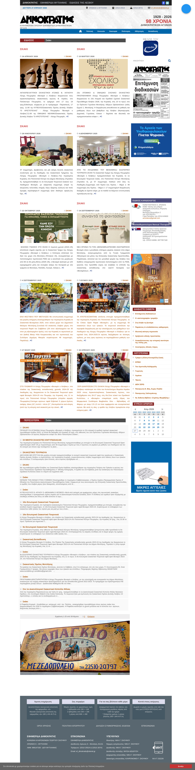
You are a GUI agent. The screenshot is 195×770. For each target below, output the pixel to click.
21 (140, 427)
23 (149, 427)
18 (158, 424)
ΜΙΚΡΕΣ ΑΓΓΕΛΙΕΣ (151, 487)
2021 (140, 412)
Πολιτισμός (126, 31)
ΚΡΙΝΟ (138, 362)
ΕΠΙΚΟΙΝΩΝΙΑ (148, 726)
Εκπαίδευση (153, 31)
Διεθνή (86, 36)
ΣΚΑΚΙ (24, 49)
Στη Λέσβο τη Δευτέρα (144, 323)
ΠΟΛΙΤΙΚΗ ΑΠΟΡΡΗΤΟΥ (73, 726)
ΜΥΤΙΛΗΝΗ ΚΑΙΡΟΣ (151, 452)
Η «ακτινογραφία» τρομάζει (146, 318)
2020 (135, 412)
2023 (149, 412)
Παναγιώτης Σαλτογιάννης (146, 393)
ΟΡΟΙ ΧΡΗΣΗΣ (44, 726)
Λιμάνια (138, 375)
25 (158, 427)
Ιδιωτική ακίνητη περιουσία (146, 332)
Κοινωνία (101, 31)
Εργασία (41, 36)
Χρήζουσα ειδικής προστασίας (147, 336)
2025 (158, 412)
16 (149, 424)
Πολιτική (89, 31)
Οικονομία (113, 31)
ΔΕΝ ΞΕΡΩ (139, 384)
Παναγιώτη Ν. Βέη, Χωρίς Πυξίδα (148, 389)
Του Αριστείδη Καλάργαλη (146, 367)
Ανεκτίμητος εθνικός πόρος (146, 347)
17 (153, 424)
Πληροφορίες (98, 36)
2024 (153, 412)
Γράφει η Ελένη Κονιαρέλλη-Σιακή (149, 358)
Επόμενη (91, 616)
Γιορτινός (139, 371)
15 (144, 424)
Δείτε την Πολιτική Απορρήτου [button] (92, 766)
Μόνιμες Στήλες (28, 36)
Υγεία (66, 36)
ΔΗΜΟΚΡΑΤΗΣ (30, 3)
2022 (144, 412)
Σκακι (68, 56)
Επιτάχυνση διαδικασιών (145, 314)
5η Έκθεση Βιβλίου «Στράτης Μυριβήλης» (152, 398)
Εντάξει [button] (180, 766)
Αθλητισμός (139, 31)
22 (144, 427)
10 (153, 420)
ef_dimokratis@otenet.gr (160, 8)
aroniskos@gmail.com (151, 218)
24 (153, 427)
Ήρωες (138, 380)
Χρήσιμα (76, 36)
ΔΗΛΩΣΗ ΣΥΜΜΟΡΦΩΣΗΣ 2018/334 (113, 726)
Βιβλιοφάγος (54, 36)
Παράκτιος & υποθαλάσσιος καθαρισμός (151, 327)
